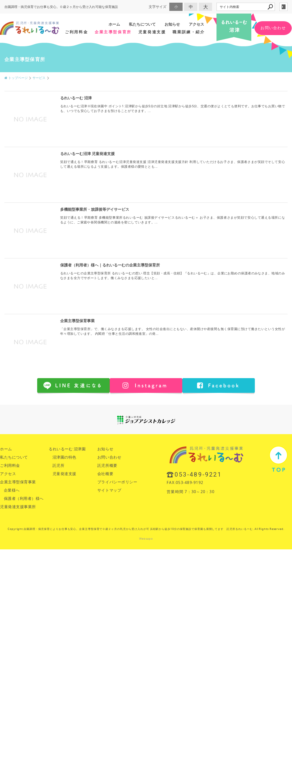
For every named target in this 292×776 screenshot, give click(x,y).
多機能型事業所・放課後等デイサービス (94, 209)
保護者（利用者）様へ (24, 498)
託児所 (59, 465)
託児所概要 (107, 465)
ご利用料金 (76, 31)
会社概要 (105, 473)
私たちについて (142, 24)
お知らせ (172, 24)
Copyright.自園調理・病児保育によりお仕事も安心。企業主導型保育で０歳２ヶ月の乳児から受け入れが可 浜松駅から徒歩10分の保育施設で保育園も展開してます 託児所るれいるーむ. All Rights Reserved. (146, 529)
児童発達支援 (152, 31)
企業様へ (12, 490)
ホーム (114, 24)
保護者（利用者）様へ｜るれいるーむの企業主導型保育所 (110, 265)
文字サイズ (157, 6)
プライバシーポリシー (117, 482)
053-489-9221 (198, 474)
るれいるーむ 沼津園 (67, 449)
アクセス (196, 24)
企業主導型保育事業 (77, 320)
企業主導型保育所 (113, 31)
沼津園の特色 (64, 457)
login (283, 7)
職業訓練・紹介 (189, 31)
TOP (278, 459)
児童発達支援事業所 (18, 506)
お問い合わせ (273, 28)
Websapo (145, 539)
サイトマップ (109, 490)
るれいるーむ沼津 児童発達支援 (87, 153)
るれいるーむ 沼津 (76, 97)
